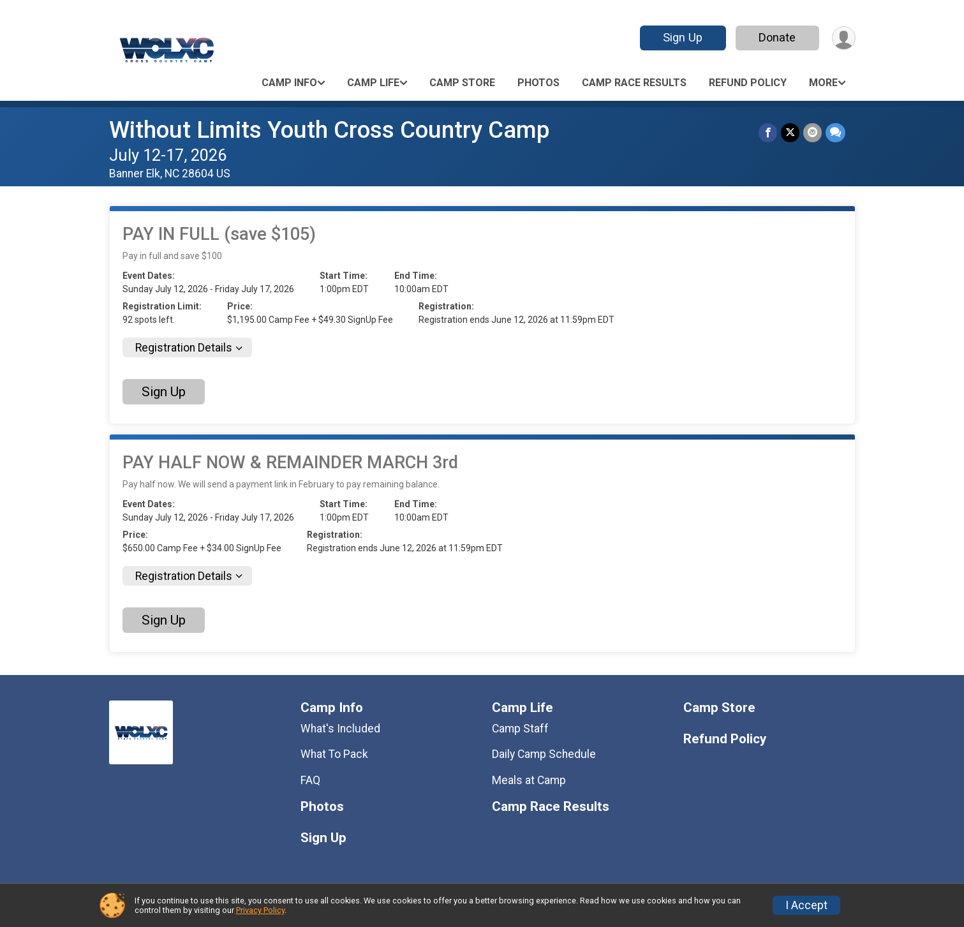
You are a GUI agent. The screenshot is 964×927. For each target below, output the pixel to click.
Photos (538, 83)
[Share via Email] (812, 132)
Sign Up (682, 37)
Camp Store (462, 83)
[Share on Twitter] (790, 132)
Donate (777, 37)
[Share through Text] (835, 132)
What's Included (340, 728)
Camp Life (373, 83)
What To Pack (334, 754)
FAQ (310, 780)
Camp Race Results (634, 83)
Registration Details (183, 347)
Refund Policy (748, 83)
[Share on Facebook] (768, 132)
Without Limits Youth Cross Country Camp (329, 130)
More (823, 83)
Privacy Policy (260, 910)
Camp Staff (520, 728)
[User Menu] (844, 38)
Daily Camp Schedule (544, 754)
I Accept (806, 905)
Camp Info (289, 83)
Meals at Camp (529, 780)
